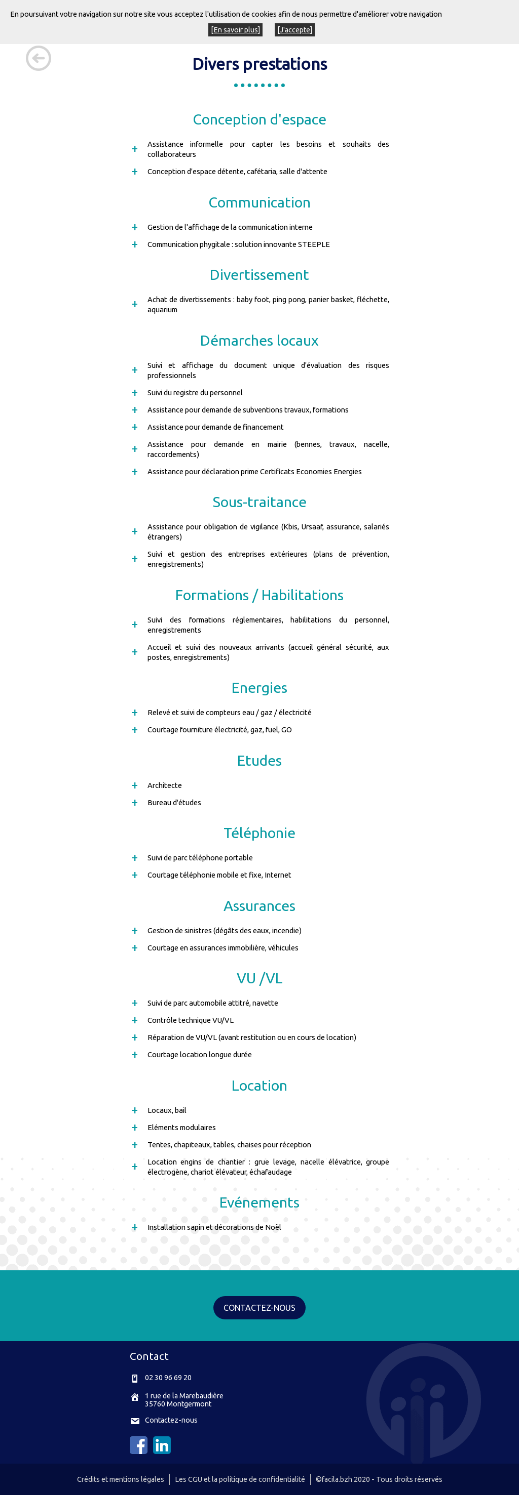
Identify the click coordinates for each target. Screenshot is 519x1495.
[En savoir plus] (235, 30)
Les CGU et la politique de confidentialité (240, 1479)
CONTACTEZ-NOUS (259, 1307)
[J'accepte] (294, 30)
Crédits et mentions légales (120, 1479)
